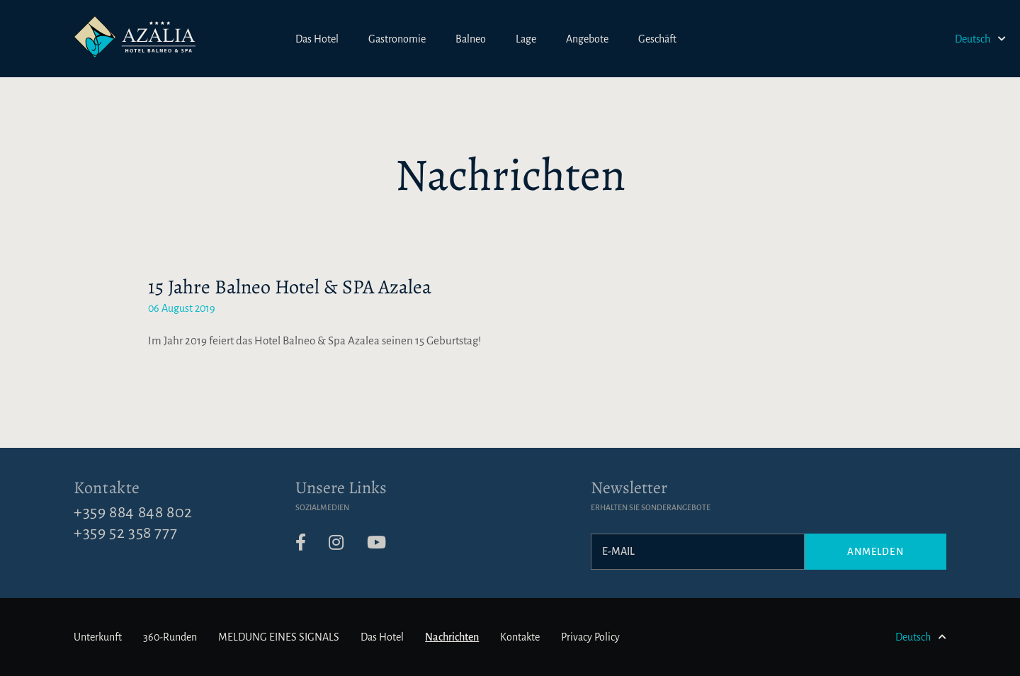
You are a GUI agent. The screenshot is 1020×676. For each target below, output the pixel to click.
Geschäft (657, 39)
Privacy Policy (590, 637)
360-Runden (170, 637)
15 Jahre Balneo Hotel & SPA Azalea (289, 287)
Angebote (587, 39)
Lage (526, 39)
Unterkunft (98, 637)
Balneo (470, 39)
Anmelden (875, 551)
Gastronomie (397, 39)
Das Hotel (317, 39)
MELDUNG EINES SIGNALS (278, 637)
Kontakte (107, 487)
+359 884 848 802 (133, 512)
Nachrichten (452, 637)
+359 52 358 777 (125, 532)
